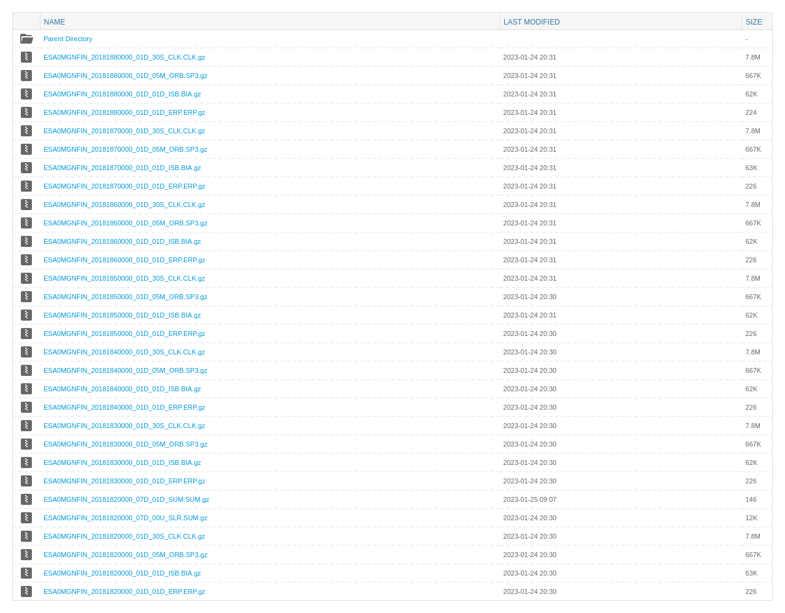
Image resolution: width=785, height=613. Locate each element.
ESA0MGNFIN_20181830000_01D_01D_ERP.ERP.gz (124, 481)
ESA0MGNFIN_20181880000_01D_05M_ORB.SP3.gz (125, 75)
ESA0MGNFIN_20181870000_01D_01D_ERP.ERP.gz (124, 186)
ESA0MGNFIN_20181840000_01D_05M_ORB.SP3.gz (125, 370)
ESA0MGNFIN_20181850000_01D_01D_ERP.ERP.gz (124, 333)
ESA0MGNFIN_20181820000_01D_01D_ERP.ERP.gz (124, 591)
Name (55, 22)
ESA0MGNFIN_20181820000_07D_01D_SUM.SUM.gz (126, 499)
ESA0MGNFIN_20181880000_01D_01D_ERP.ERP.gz (124, 112)
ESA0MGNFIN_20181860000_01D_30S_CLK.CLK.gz (124, 204)
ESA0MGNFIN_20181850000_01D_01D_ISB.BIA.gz (122, 315)
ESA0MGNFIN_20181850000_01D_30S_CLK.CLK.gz (124, 278)
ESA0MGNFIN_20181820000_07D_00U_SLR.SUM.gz (125, 517)
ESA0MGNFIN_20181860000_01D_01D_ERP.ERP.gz (124, 260)
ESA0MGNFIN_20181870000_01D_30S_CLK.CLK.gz (124, 131)
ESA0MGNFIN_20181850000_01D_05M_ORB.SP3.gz (125, 296)
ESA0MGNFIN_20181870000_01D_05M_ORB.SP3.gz (125, 149)
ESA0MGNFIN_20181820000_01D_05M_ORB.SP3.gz (125, 554)
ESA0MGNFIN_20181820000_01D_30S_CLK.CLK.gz (124, 536)
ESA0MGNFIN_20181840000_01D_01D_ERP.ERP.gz (124, 407)
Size (754, 22)
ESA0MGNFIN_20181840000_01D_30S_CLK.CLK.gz (124, 352)
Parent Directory (68, 38)
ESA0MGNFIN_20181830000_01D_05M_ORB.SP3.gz (125, 444)
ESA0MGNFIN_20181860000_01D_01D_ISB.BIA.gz (122, 241)
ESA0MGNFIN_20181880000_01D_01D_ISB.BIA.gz (122, 94)
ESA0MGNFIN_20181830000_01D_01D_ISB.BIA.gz (122, 462)
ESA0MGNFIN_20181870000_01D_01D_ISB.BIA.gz (122, 167)
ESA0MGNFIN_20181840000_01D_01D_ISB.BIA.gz (122, 388)
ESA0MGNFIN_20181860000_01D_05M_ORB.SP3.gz (125, 223)
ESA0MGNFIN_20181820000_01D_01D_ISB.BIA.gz (122, 573)
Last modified (532, 22)
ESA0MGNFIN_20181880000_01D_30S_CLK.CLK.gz (124, 57)
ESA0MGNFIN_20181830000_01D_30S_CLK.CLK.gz (124, 425)
